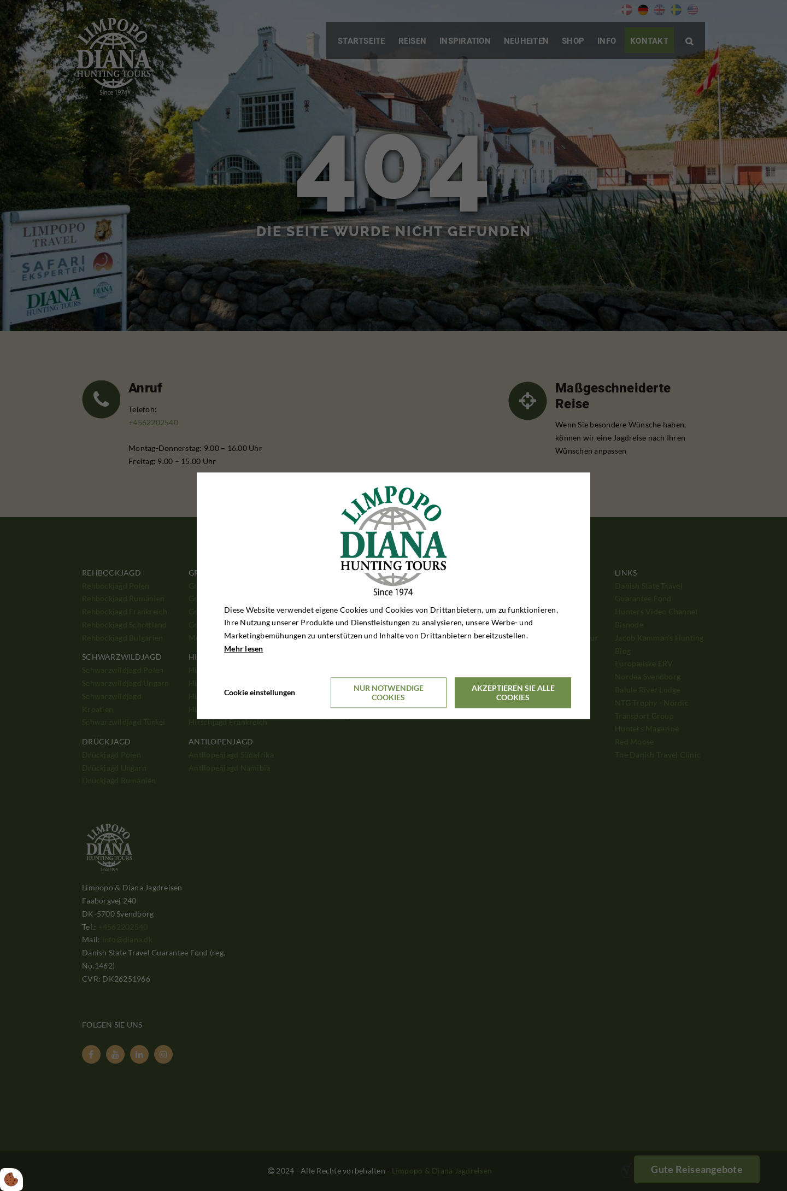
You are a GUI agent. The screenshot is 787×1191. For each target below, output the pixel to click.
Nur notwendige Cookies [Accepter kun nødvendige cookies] (389, 692)
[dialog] (393, 595)
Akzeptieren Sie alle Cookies (513, 692)
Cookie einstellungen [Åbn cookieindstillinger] (259, 692)
